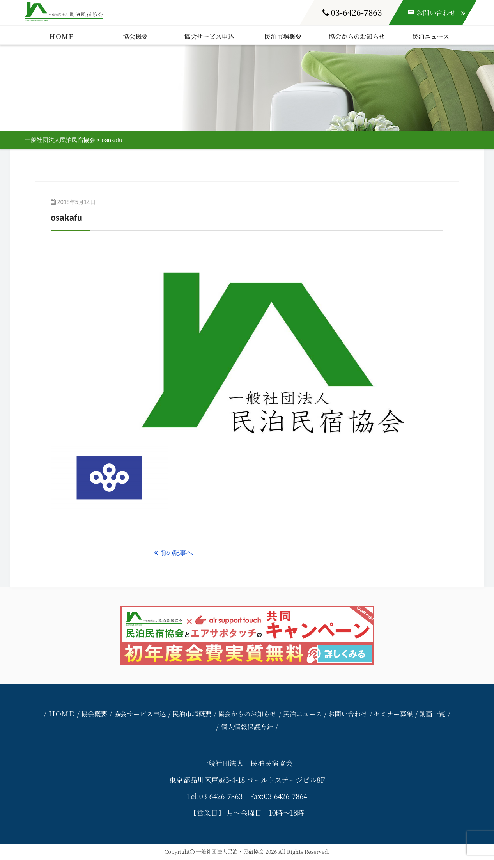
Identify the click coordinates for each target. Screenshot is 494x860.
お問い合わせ (347, 713)
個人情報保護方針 (247, 726)
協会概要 (135, 36)
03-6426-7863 (352, 12)
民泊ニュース (430, 36)
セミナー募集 (393, 713)
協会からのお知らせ (357, 36)
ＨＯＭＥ (61, 36)
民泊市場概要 (283, 36)
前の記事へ (176, 553)
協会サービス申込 (209, 36)
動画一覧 (432, 713)
